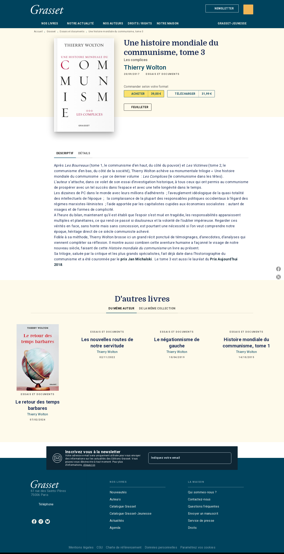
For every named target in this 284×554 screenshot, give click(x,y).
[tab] (35, 23)
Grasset (51, 31)
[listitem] (34, 521)
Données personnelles (161, 547)
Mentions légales (81, 547)
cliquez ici (89, 465)
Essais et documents (72, 31)
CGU (100, 547)
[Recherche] (248, 9)
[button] (222, 8)
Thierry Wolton (145, 67)
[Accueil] (47, 9)
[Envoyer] (226, 458)
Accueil (38, 31)
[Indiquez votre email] (184, 458)
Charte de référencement (123, 547)
